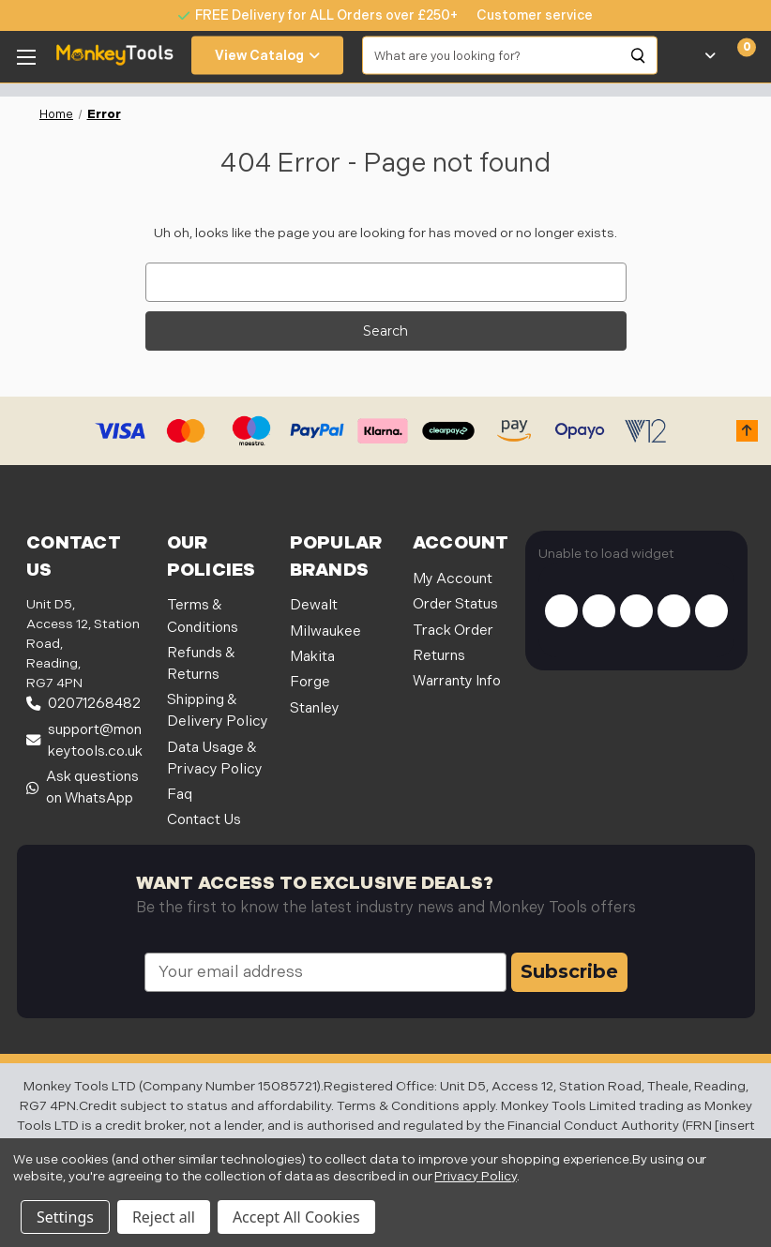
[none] (525, 15)
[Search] (638, 55)
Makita (312, 657)
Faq (179, 795)
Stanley (315, 708)
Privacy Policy (475, 1176)
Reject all (163, 1217)
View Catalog (267, 56)
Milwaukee (325, 631)
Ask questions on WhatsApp (82, 787)
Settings (65, 1217)
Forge (310, 682)
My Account (452, 579)
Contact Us (204, 820)
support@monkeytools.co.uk (84, 740)
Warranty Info (457, 681)
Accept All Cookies (296, 1217)
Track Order (453, 630)
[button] (747, 431)
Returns (439, 656)
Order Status (455, 604)
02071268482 (83, 704)
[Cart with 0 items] (735, 55)
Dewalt (314, 605)
